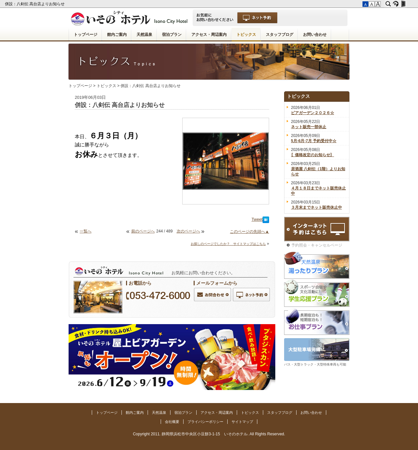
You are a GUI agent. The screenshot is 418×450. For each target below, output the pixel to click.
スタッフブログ (279, 34)
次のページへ (188, 231)
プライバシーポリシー (205, 422)
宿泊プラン (172, 34)
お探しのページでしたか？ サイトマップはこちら (228, 244)
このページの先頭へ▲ (249, 231)
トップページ (85, 34)
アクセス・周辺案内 (209, 34)
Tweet (257, 219)
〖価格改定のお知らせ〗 (312, 155)
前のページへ (143, 231)
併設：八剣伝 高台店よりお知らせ (35, 4)
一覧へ (85, 231)
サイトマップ (242, 422)
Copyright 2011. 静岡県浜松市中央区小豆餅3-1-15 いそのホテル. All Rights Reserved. (209, 434)
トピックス (246, 34)
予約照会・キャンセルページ (316, 245)
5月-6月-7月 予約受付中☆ (313, 141)
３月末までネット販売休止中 (316, 207)
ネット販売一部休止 (308, 127)
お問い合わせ (315, 34)
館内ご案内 (117, 34)
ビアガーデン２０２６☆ (312, 113)
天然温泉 (144, 34)
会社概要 (172, 422)
